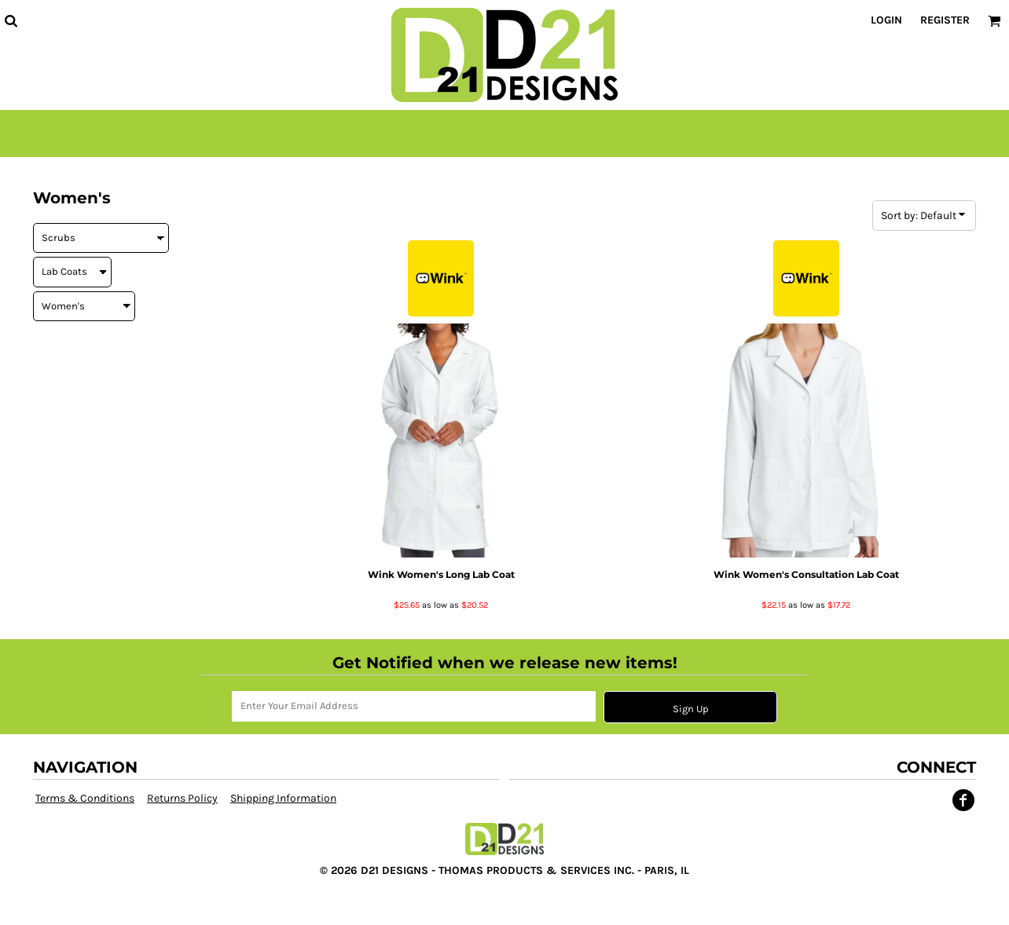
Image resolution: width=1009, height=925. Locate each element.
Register (945, 20)
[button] (10, 20)
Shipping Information (283, 798)
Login (886, 20)
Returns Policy (182, 798)
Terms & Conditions (84, 798)
